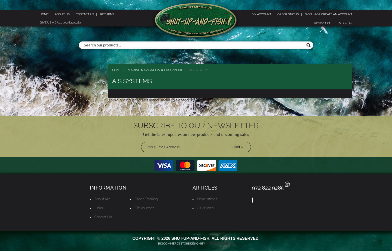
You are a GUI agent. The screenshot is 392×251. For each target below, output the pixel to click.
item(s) (344, 23)
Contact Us (103, 217)
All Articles (205, 208)
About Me (102, 199)
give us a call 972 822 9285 (60, 22)
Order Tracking (146, 199)
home (44, 14)
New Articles (207, 199)
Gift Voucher (144, 208)
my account (261, 14)
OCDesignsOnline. (220, 243)
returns (107, 14)
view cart (322, 23)
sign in (310, 14)
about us (62, 14)
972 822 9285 (271, 188)
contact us (85, 14)
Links (98, 208)
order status (288, 14)
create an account (336, 14)
